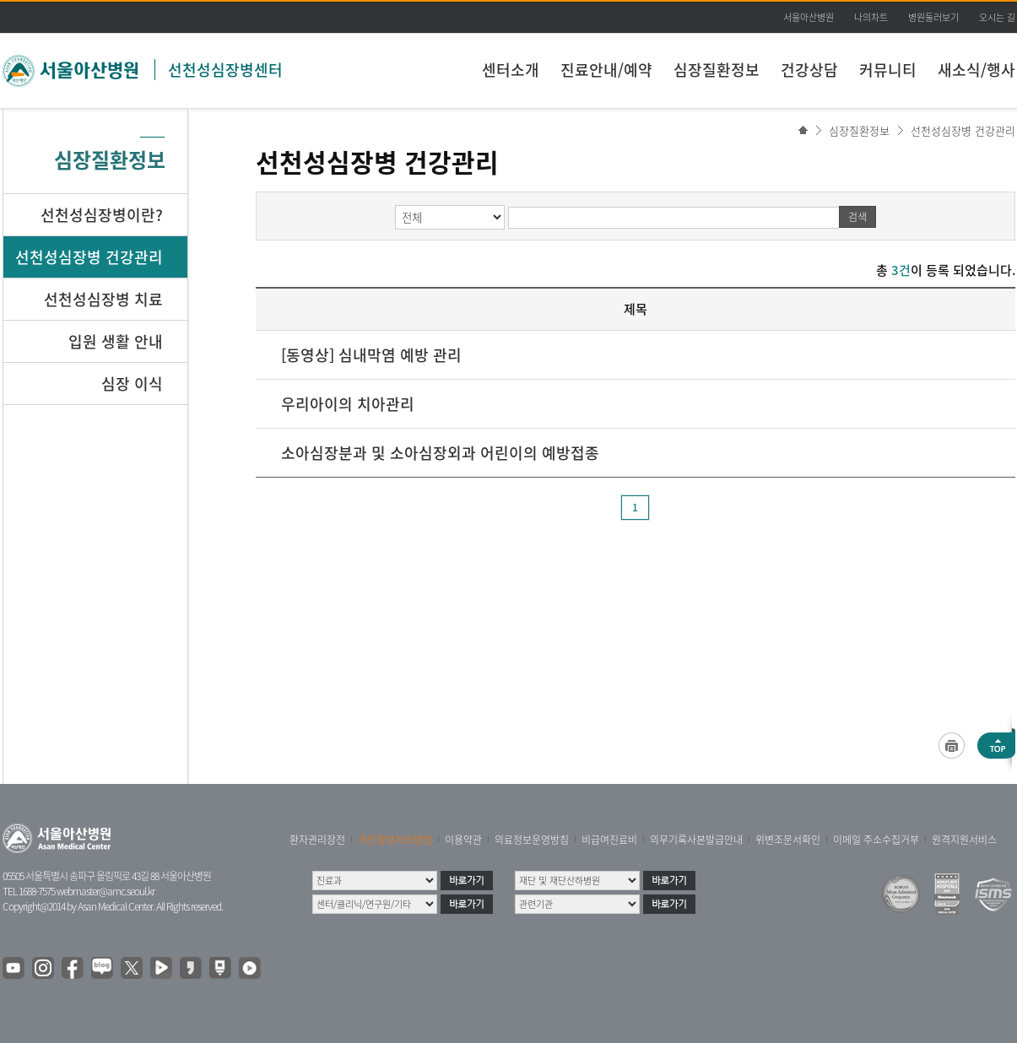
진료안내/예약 (606, 69)
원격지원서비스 (964, 839)
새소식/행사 (976, 69)
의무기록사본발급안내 (696, 839)
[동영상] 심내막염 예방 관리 (371, 354)
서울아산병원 (808, 17)
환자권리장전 (317, 839)
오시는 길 (997, 17)
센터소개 (510, 69)
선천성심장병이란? (102, 214)
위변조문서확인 (787, 839)
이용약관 (463, 839)
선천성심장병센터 (225, 69)
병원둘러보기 (933, 17)
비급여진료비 (609, 839)
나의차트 (871, 17)
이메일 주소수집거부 (876, 839)
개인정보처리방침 (395, 839)
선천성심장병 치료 (103, 299)
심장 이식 (132, 383)
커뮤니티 (888, 69)
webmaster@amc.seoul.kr (105, 891)
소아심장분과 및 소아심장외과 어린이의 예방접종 (440, 452)
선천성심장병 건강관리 (963, 130)
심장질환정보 (716, 69)
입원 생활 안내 (115, 341)
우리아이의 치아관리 (347, 403)
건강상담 (809, 69)
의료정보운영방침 (532, 839)
